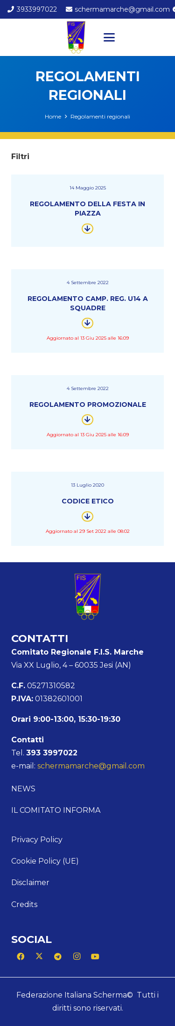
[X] (39, 956)
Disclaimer (30, 882)
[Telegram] (58, 956)
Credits (24, 904)
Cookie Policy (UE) (45, 861)
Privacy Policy (37, 839)
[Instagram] (76, 956)
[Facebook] (20, 956)
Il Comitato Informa (55, 810)
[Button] (87, 228)
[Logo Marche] (76, 37)
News (23, 788)
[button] (109, 37)
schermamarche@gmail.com (91, 765)
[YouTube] (95, 956)
